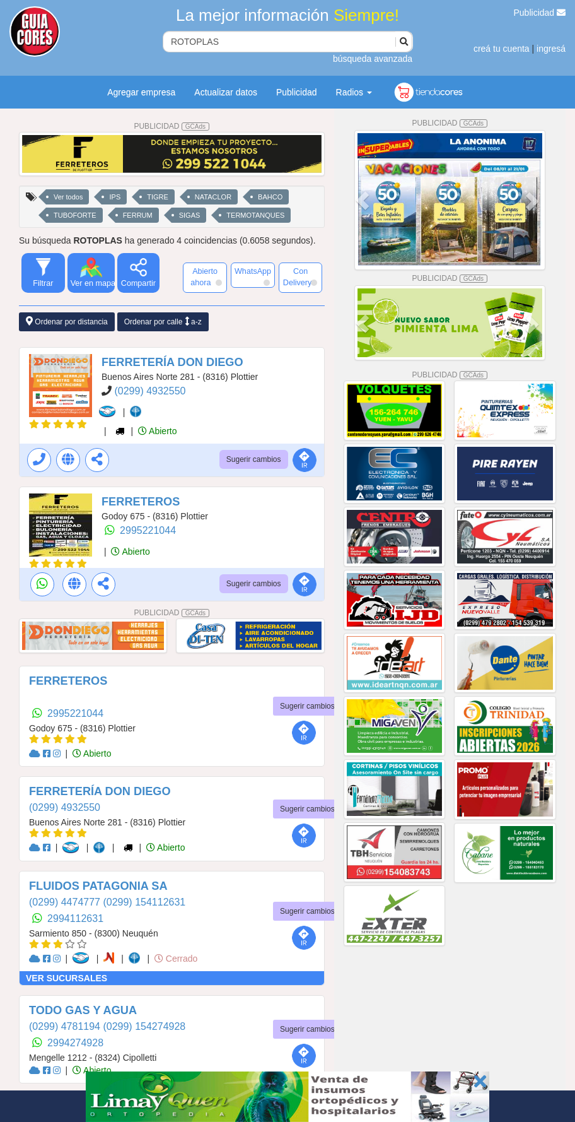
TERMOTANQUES (255, 215)
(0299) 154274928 (144, 1026)
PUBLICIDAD (171, 126)
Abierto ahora (206, 277)
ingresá (551, 49)
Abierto (157, 431)
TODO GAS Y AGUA (83, 1010)
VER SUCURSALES (66, 978)
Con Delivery (300, 277)
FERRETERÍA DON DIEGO (172, 362)
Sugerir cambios (253, 459)
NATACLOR (213, 197)
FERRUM (138, 215)
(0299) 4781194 (66, 1026)
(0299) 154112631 (144, 902)
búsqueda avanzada (372, 59)
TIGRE (157, 197)
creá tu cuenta (501, 49)
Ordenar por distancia (67, 321)
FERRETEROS (141, 501)
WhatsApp (253, 276)
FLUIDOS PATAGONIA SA (98, 886)
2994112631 (75, 918)
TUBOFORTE (75, 215)
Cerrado (175, 959)
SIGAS (189, 215)
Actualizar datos (225, 92)
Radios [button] (354, 92)
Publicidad (540, 13)
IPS (114, 197)
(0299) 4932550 (149, 391)
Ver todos (68, 197)
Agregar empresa (141, 92)
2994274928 (75, 1042)
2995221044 (148, 530)
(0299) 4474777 (66, 902)
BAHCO (270, 197)
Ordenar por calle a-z (163, 321)
